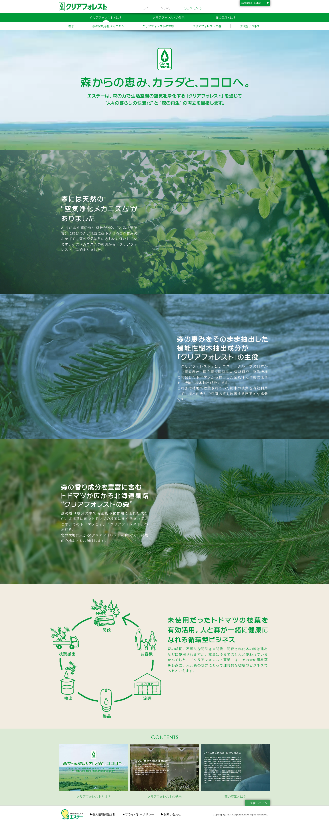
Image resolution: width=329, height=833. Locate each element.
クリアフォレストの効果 (169, 17)
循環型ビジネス (250, 26)
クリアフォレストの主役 (158, 26)
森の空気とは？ (226, 17)
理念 (71, 26)
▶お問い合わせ (171, 814)
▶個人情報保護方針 (103, 814)
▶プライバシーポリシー (138, 814)
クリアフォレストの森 (207, 26)
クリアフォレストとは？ (106, 17)
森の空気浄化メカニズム (108, 26)
